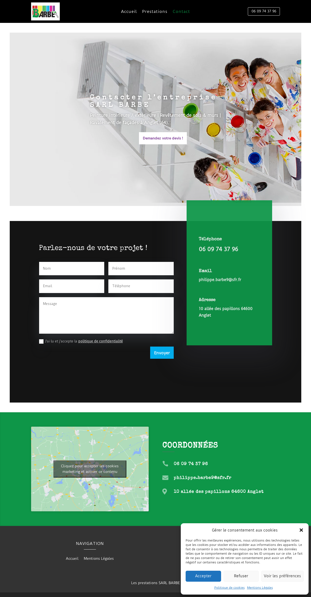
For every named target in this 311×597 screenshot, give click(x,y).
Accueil (129, 12)
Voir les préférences (282, 576)
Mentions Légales (260, 587)
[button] (301, 530)
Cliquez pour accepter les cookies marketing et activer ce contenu (90, 469)
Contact (181, 12)
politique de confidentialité (100, 341)
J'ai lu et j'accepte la (81, 341)
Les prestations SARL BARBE (155, 583)
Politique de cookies (229, 587)
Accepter (203, 576)
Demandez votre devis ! (163, 138)
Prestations (154, 12)
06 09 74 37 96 (263, 11)
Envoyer (162, 352)
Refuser (241, 576)
